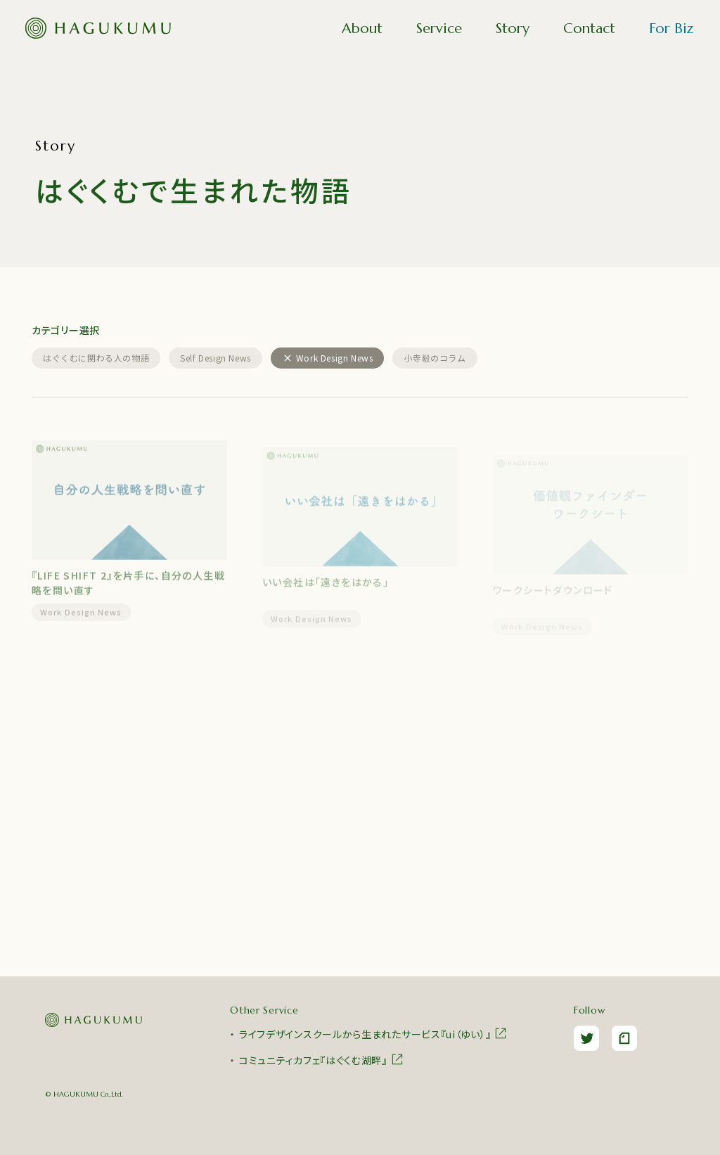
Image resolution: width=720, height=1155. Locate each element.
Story (512, 28)
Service (439, 28)
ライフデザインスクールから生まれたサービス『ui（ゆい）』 (373, 1033)
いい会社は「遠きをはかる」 (325, 589)
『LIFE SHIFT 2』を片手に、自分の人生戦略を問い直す (128, 588)
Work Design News (81, 617)
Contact (589, 28)
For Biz (671, 28)
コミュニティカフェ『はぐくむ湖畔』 (321, 1059)
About (362, 28)
